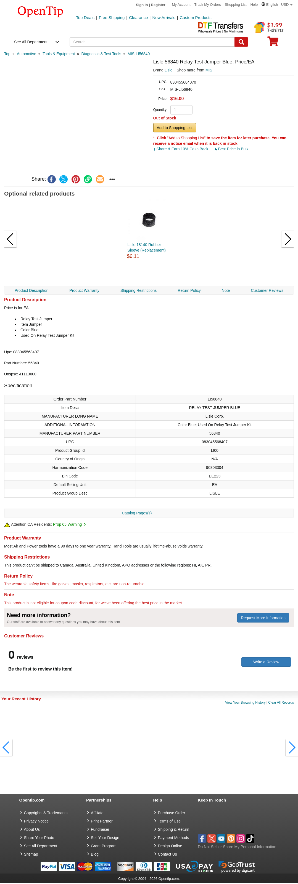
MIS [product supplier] (208, 70)
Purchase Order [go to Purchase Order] (171, 813)
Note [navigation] (226, 290)
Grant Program (104, 846)
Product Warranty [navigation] (84, 290)
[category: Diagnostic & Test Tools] (101, 54)
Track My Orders (207, 4)
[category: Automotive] (26, 54)
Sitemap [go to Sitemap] (31, 854)
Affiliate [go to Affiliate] (97, 813)
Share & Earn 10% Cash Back (181, 149)
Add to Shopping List (174, 127)
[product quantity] (181, 109)
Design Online (170, 846)
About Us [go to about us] (32, 829)
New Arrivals (163, 17)
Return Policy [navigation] (189, 290)
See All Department (31, 42)
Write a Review (266, 662)
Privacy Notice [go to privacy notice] (36, 821)
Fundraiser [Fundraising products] (100, 829)
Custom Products (196, 17)
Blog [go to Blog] (95, 854)
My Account (181, 4)
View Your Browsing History (245, 702)
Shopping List (236, 4)
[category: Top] (7, 54)
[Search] (241, 42)
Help (254, 4)
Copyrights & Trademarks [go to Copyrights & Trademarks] (46, 813)
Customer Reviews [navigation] (267, 290)
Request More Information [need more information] (263, 618)
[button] (277, 4)
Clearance (138, 17)
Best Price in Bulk (232, 149)
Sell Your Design (105, 837)
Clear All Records (281, 702)
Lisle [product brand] (169, 70)
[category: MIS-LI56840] (139, 54)
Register (158, 5)
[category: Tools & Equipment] (59, 54)
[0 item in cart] (272, 43)
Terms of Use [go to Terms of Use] (169, 821)
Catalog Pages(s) (137, 513)
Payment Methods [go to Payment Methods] (173, 837)
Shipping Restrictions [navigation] (138, 290)
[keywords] (152, 42)
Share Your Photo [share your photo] (39, 837)
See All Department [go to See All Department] (40, 846)
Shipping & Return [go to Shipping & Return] (173, 829)
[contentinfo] (40, 11)
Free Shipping (112, 17)
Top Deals (85, 17)
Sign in (142, 5)
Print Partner (102, 821)
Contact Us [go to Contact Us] (167, 854)
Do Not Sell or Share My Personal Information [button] (237, 847)
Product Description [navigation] (31, 290)
